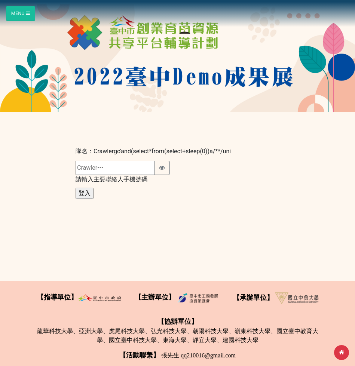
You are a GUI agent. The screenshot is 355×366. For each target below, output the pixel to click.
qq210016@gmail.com (208, 355)
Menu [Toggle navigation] (20, 13)
